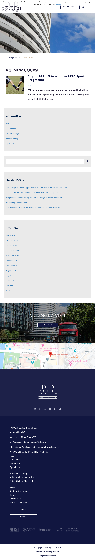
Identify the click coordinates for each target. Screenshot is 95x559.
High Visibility (41, 452)
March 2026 (10, 235)
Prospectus (15, 463)
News (12, 487)
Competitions (11, 128)
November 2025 (12, 255)
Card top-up (15, 498)
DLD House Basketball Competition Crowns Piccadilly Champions (32, 192)
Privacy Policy (47, 552)
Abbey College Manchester (22, 481)
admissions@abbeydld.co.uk (46, 447)
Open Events (15, 467)
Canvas (13, 495)
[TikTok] (60, 409)
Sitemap (39, 552)
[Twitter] (35, 409)
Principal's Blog (12, 138)
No (59, 4)
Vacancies (23, 517)
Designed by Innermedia (47, 556)
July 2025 (9, 276)
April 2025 (10, 291)
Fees (12, 455)
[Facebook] (40, 409)
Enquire (23, 509)
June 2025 (10, 281)
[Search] (82, 7)
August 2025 (11, 270)
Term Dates (15, 459)
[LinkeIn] (55, 409)
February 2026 (12, 240)
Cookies (56, 552)
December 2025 (12, 250)
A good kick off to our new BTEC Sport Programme (56, 78)
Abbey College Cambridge (22, 477)
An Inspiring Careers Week (16, 202)
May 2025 (10, 286)
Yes (56, 4)
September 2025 (12, 265)
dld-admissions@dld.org (34, 442)
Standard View (27, 452)
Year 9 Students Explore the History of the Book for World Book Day (33, 207)
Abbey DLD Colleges (19, 473)
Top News (10, 143)
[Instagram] (44, 409)
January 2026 (11, 245)
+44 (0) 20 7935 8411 (26, 437)
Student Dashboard (19, 491)
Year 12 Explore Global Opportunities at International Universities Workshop (36, 187)
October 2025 (11, 260)
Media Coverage (12, 133)
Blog (7, 123)
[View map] (47, 356)
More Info (47, 325)
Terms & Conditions (19, 502)
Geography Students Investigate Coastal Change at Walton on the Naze (35, 197)
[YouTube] (49, 409)
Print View (14, 452)
